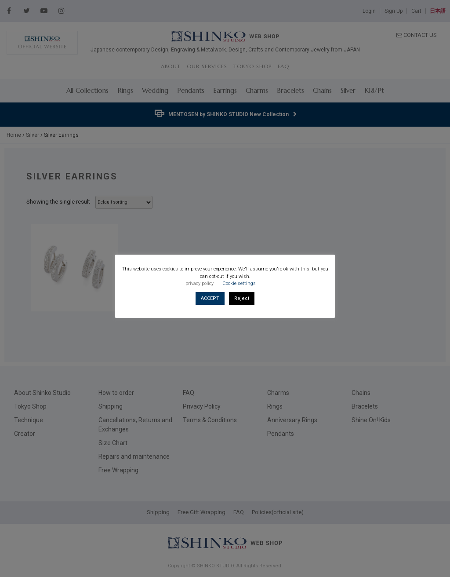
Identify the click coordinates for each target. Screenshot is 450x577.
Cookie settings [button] (239, 283)
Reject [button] (241, 298)
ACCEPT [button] (210, 298)
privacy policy (199, 283)
